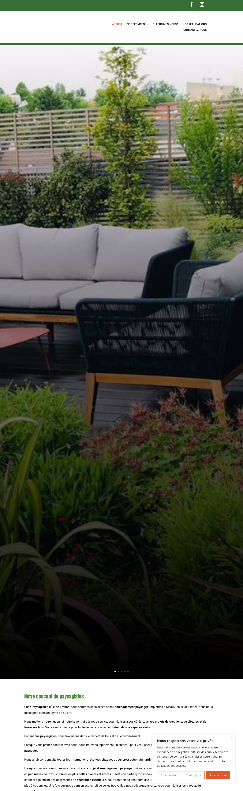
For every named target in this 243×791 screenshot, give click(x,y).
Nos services (136, 24)
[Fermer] (231, 737)
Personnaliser (169, 775)
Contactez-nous (195, 29)
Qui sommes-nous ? (165, 24)
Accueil (117, 24)
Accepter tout (218, 775)
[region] (193, 758)
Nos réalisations (195, 24)
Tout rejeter (193, 775)
